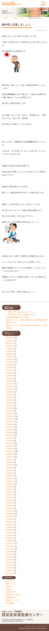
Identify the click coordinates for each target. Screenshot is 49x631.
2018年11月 (10, 514)
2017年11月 (10, 546)
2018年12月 (10, 511)
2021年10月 (10, 419)
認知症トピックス (12, 600)
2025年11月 (10, 340)
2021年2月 (10, 441)
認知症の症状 (11, 597)
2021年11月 (10, 416)
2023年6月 (10, 370)
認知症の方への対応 (13, 595)
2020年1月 (10, 476)
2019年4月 (10, 500)
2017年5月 (10, 562)
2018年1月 (10, 541)
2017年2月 (10, 571)
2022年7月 (10, 397)
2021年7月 (10, 427)
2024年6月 (10, 354)
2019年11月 (10, 481)
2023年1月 (10, 381)
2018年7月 (10, 525)
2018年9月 (10, 519)
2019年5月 (10, 497)
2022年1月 (10, 411)
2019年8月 (10, 489)
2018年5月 (10, 530)
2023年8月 (10, 365)
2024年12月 (10, 346)
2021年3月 (10, 438)
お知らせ (9, 581)
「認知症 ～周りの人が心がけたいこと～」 (21, 312)
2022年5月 (10, 403)
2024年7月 (10, 351)
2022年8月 (10, 394)
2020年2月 (10, 473)
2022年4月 (10, 405)
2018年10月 (10, 516)
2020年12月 (10, 446)
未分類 (8, 587)
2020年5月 (10, 465)
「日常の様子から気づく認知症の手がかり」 (22, 314)
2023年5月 (10, 373)
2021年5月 (10, 433)
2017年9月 (10, 552)
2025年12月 (10, 338)
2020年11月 (10, 449)
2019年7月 (10, 492)
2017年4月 (10, 565)
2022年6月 (10, 400)
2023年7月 (10, 367)
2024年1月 (10, 357)
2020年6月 (10, 462)
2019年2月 (10, 506)
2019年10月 (10, 484)
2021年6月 (10, 430)
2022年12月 (10, 384)
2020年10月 (10, 451)
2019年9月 (10, 487)
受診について (11, 584)
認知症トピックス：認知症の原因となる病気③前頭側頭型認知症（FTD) (26, 321)
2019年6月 (10, 495)
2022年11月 (10, 386)
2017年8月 (10, 554)
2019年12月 (10, 478)
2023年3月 (10, 378)
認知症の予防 (11, 592)
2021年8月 (10, 424)
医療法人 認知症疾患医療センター (12, 3)
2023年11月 (10, 359)
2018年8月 (10, 522)
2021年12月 (10, 414)
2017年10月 (10, 549)
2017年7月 (10, 557)
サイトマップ (43, 626)
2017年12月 (10, 543)
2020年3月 (10, 470)
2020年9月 (10, 454)
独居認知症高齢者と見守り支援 (17, 317)
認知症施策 (10, 603)
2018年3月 (10, 535)
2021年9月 (10, 422)
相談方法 (9, 589)
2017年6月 (10, 560)
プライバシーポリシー (31, 626)
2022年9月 (10, 392)
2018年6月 (10, 527)
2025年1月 (10, 343)
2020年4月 (10, 468)
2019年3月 (10, 503)
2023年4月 (10, 376)
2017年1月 (10, 573)
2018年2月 (10, 538)
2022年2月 (10, 408)
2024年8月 (10, 349)
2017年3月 (10, 568)
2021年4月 (10, 435)
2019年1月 (10, 508)
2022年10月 (10, 389)
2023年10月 (10, 362)
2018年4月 (10, 533)
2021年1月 (10, 443)
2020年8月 (10, 457)
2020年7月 (10, 460)
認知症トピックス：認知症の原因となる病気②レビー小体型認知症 (26, 327)
